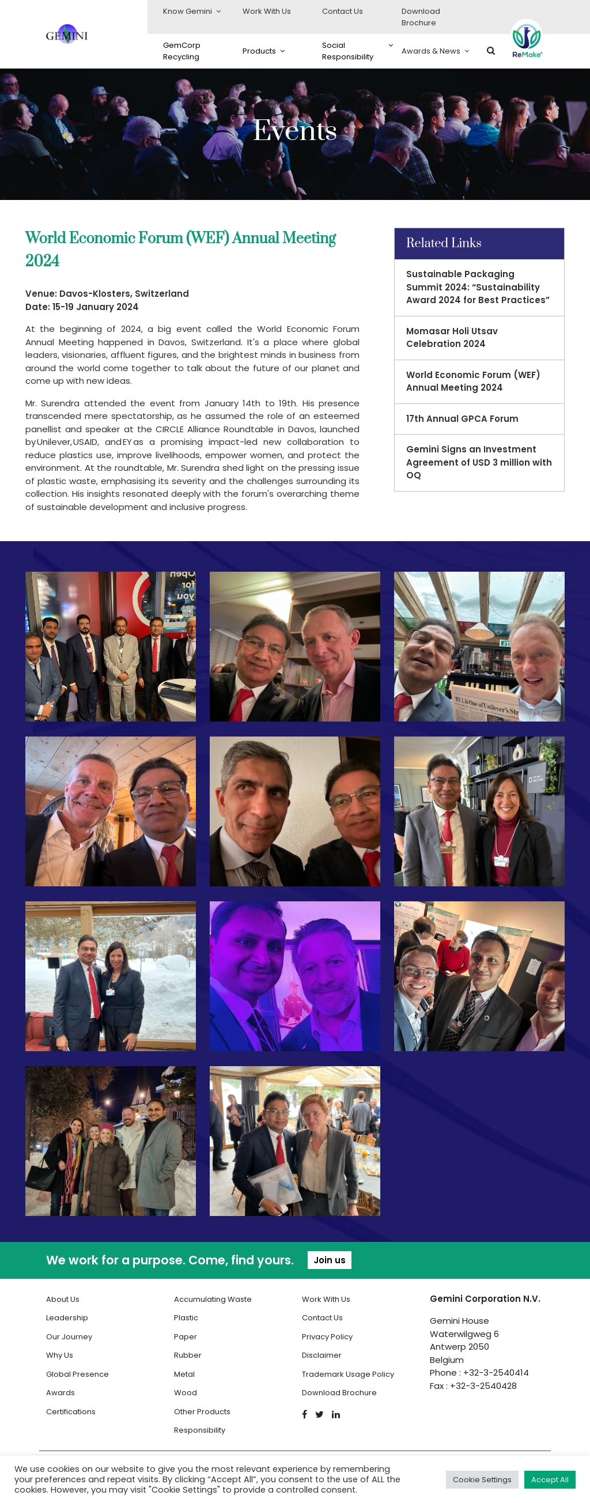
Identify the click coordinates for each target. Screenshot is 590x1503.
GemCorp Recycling (182, 51)
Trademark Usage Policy (348, 1374)
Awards (60, 1392)
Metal (184, 1374)
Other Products (202, 1411)
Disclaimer (322, 1355)
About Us (63, 1299)
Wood (185, 1392)
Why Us (59, 1355)
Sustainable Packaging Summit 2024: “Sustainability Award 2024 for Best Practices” (478, 287)
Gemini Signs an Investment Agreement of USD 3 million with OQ (479, 462)
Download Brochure (421, 17)
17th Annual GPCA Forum (462, 419)
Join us (329, 1260)
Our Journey (69, 1336)
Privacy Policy (327, 1336)
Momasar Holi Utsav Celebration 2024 (452, 337)
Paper (185, 1336)
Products (259, 51)
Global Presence (77, 1374)
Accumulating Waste (213, 1299)
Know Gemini (187, 11)
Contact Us (342, 11)
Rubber (188, 1355)
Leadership (67, 1317)
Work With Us (267, 11)
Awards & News (431, 51)
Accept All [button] (550, 1479)
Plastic (186, 1317)
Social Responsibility (347, 51)
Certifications (71, 1411)
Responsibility (199, 1430)
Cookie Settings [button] (482, 1479)
